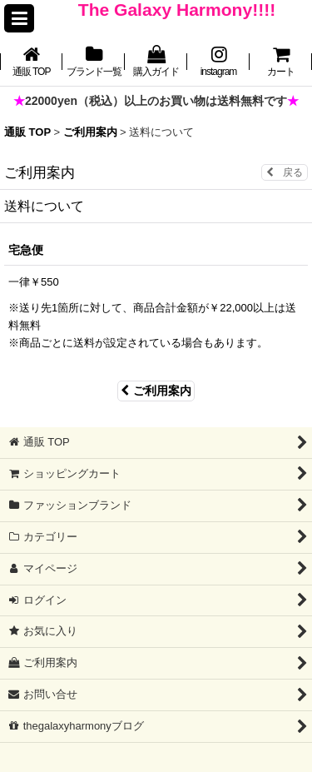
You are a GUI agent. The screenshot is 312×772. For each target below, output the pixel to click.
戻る (284, 172)
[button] (19, 18)
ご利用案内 (156, 390)
